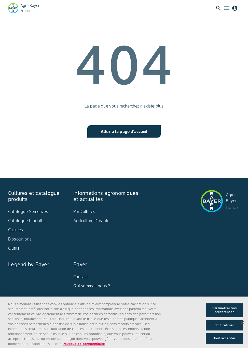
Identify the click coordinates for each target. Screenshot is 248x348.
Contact (80, 276)
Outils (13, 248)
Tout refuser (224, 327)
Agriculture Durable (91, 220)
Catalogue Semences (28, 211)
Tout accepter (224, 340)
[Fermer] (242, 324)
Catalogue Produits (26, 220)
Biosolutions (20, 239)
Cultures (15, 229)
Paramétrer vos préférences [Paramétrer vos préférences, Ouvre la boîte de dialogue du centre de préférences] (224, 312)
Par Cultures (84, 211)
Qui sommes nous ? (91, 285)
